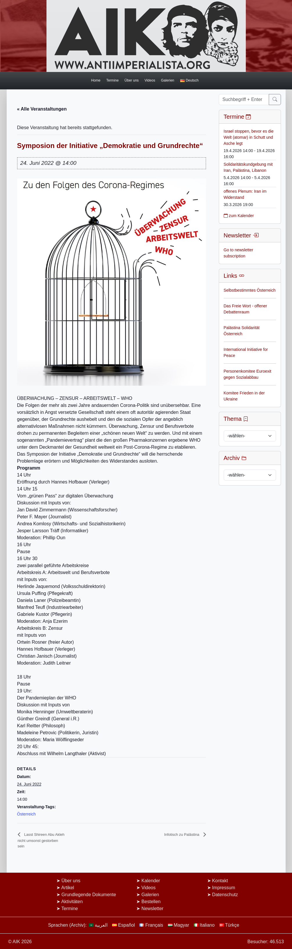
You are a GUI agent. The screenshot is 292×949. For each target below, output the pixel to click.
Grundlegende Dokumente (89, 894)
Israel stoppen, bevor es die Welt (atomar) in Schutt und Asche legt (249, 137)
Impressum (223, 887)
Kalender (150, 880)
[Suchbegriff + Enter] (244, 99)
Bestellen (151, 901)
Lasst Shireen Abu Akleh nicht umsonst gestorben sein (41, 840)
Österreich (26, 814)
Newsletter (152, 908)
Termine (112, 80)
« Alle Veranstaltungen (42, 109)
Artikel (67, 887)
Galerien (167, 80)
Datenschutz (225, 894)
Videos (149, 80)
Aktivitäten (72, 901)
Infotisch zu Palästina (182, 834)
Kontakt (220, 880)
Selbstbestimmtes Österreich (250, 290)
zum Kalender (239, 215)
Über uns (131, 80)
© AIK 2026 (20, 941)
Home (95, 80)
